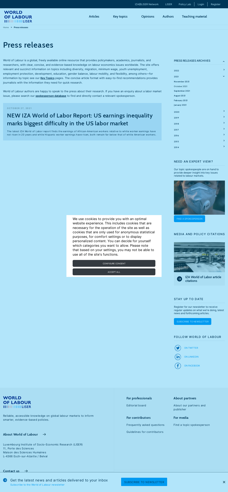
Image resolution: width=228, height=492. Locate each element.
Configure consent (114, 263)
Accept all (114, 272)
